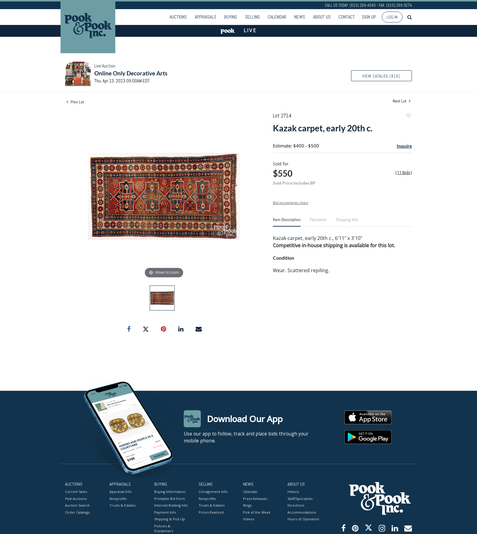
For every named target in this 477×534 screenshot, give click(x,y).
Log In (392, 17)
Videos (248, 519)
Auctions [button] (178, 17)
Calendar (277, 17)
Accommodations (301, 512)
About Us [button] (322, 17)
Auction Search (77, 505)
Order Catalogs (77, 512)
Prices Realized (211, 512)
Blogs (247, 505)
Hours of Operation (303, 519)
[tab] (287, 222)
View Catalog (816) (381, 76)
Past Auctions (76, 498)
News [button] (299, 17)
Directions (295, 505)
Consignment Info (213, 491)
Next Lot (401, 101)
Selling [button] (252, 17)
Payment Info (165, 512)
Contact (347, 17)
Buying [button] (230, 17)
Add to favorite (408, 116)
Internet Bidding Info (171, 505)
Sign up (369, 17)
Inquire (404, 146)
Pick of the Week (256, 512)
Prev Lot (75, 102)
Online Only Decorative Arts (130, 73)
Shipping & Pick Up (169, 519)
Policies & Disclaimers (163, 528)
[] (403, 172)
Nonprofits (118, 498)
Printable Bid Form (169, 498)
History (293, 491)
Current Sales (76, 491)
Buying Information (170, 491)
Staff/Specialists (299, 498)
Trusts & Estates (122, 505)
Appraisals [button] (205, 17)
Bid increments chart (290, 202)
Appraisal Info (121, 491)
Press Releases (255, 498)
